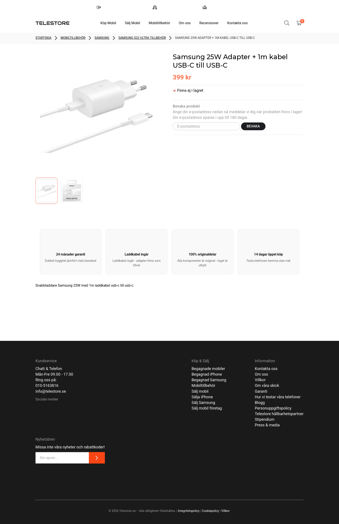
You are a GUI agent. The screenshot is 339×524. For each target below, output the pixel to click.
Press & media (267, 425)
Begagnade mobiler (208, 368)
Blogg (260, 402)
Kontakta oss (237, 23)
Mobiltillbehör (159, 23)
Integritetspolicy (189, 511)
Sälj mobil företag (207, 408)
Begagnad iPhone (207, 374)
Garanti (261, 391)
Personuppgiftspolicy (273, 408)
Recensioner (209, 23)
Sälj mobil (200, 391)
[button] (70, 251)
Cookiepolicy (210, 511)
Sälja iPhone (202, 397)
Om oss (185, 23)
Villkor (260, 380)
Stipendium (264, 419)
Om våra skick (267, 385)
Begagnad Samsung (209, 380)
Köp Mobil (108, 23)
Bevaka (253, 126)
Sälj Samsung (203, 402)
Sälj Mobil (132, 23)
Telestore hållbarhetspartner (279, 413)
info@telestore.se (50, 391)
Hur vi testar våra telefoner (278, 397)
